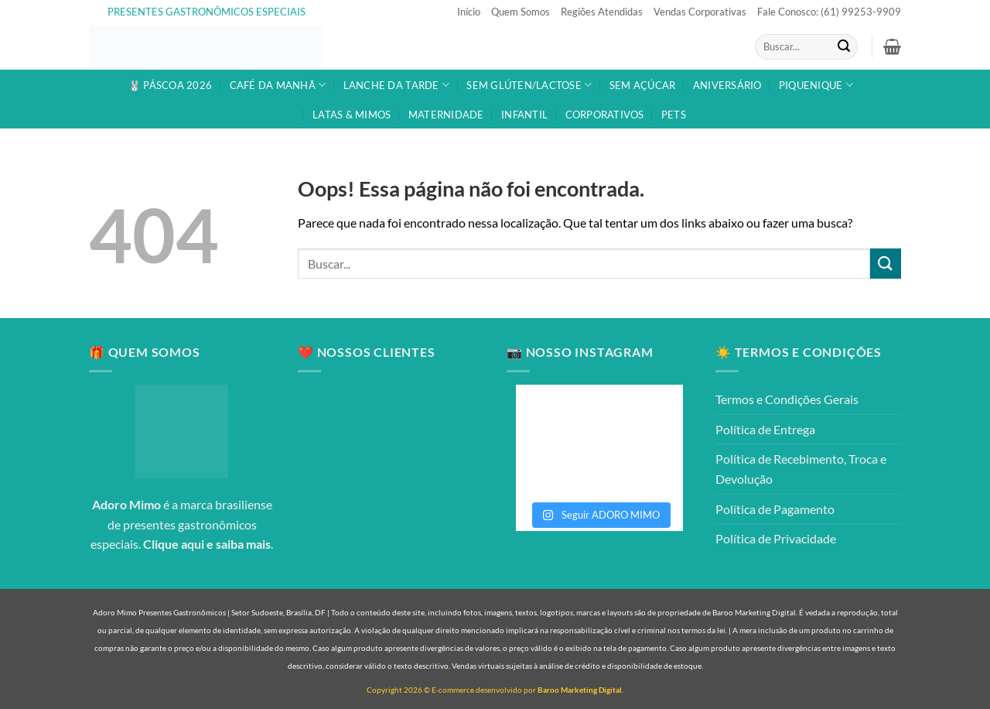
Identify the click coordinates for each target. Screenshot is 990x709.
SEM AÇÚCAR (642, 85)
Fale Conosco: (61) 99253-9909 (829, 11)
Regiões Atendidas (602, 11)
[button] (892, 46)
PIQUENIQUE (816, 84)
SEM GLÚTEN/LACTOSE (529, 84)
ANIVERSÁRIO (727, 85)
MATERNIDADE (446, 114)
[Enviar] (844, 47)
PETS (673, 114)
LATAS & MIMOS (351, 114)
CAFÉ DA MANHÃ (278, 84)
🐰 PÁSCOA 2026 (170, 85)
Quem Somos (520, 11)
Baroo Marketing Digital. (580, 689)
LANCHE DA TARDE (396, 84)
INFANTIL (524, 114)
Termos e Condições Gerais (787, 399)
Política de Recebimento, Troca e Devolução (800, 468)
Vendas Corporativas (700, 11)
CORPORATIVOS (604, 114)
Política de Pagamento (775, 509)
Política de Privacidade (775, 538)
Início (468, 11)
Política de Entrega (765, 429)
